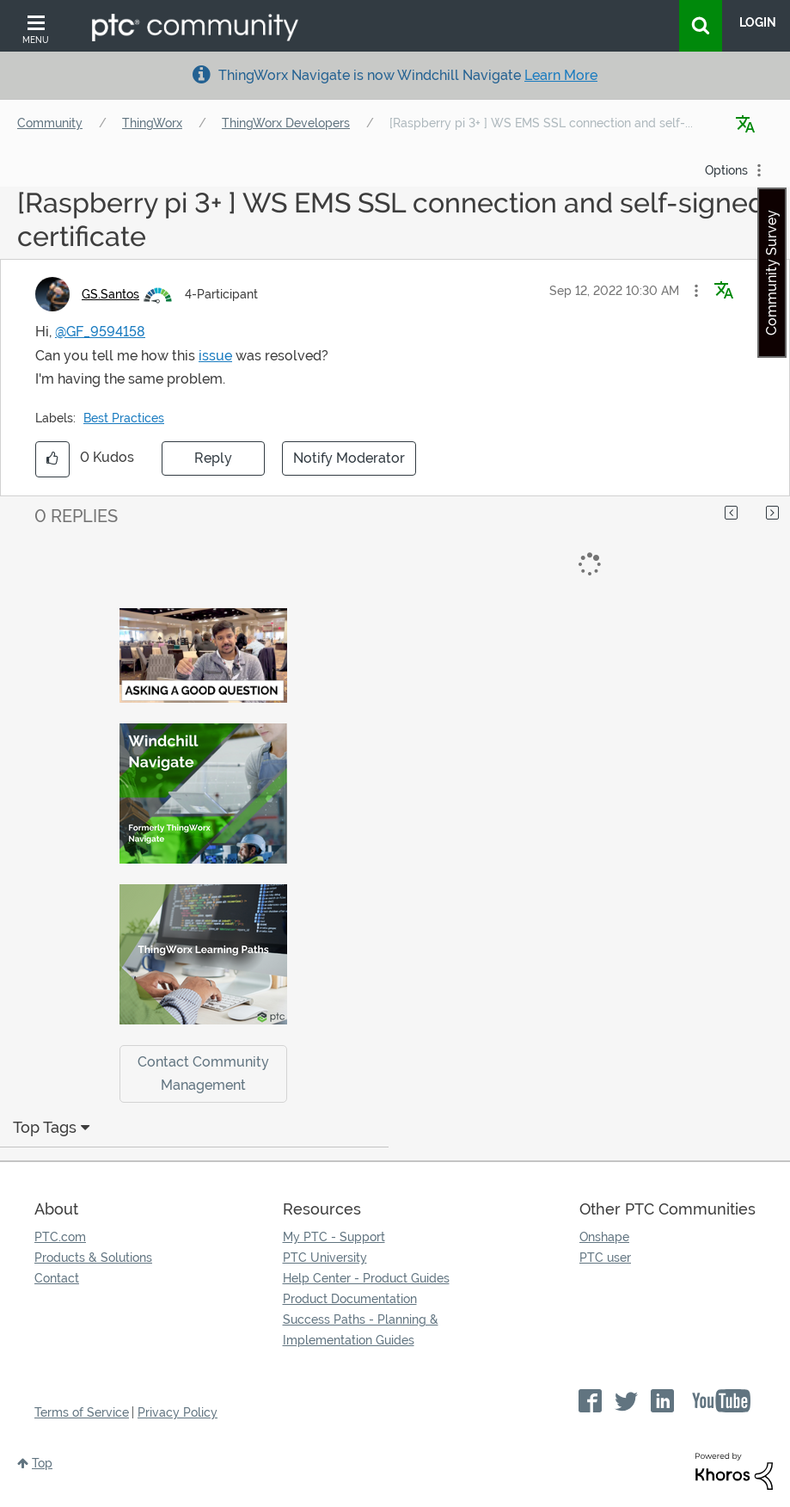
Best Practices (123, 418)
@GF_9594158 (100, 331)
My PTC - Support (334, 1237)
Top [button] (42, 1463)
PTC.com (60, 1237)
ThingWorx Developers (286, 123)
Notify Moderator (349, 458)
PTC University (325, 1257)
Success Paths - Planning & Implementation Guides (360, 1330)
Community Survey (771, 272)
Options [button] (726, 170)
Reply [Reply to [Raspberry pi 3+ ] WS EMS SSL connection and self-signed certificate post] (213, 458)
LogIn (757, 22)
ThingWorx (152, 123)
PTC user (605, 1257)
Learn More (560, 75)
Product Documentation (350, 1299)
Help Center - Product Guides (366, 1278)
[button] (696, 290)
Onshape (604, 1237)
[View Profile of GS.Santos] (110, 294)
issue (215, 356)
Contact (56, 1278)
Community (50, 123)
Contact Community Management (203, 1073)
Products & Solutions (93, 1257)
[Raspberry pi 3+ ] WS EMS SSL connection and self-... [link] (541, 123)
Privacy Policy (177, 1412)
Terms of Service (81, 1412)
